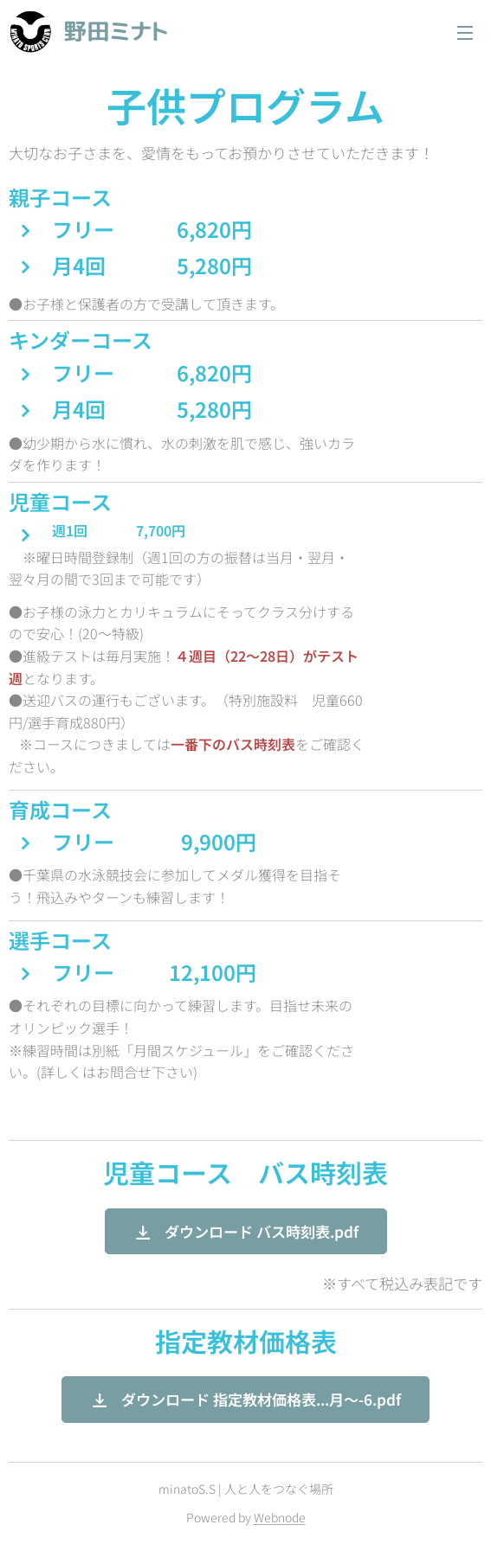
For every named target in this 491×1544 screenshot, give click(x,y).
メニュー (465, 33)
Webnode (280, 1517)
